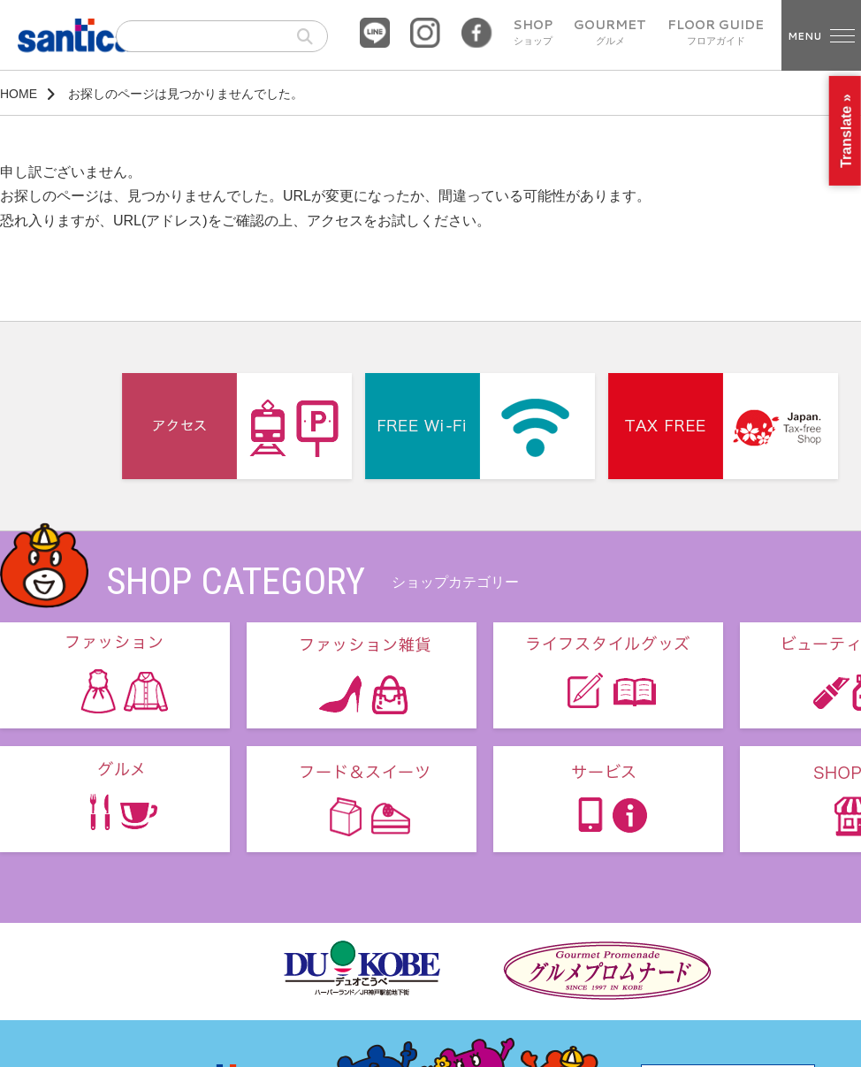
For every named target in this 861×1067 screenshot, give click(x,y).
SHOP (532, 33)
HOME (18, 94)
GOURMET (610, 33)
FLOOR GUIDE (715, 33)
